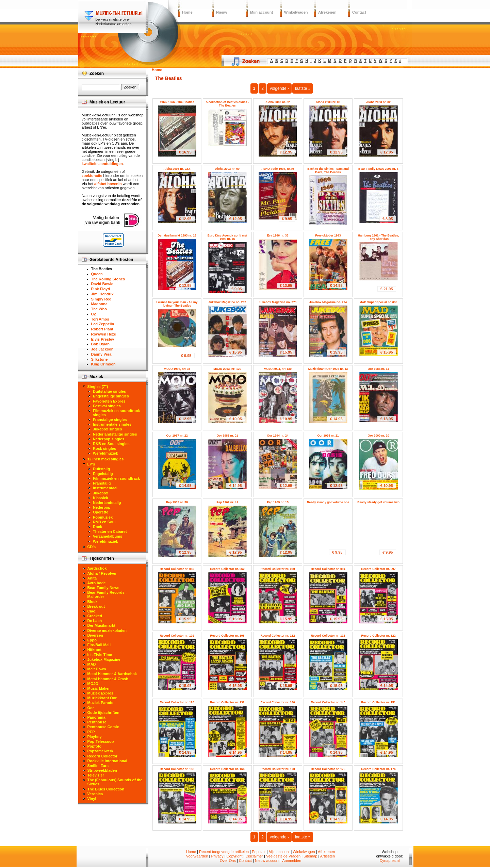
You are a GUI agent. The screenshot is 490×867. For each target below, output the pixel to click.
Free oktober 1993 (328, 235)
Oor (90, 708)
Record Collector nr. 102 (177, 635)
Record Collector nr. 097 (378, 569)
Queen (97, 274)
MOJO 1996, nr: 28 (177, 369)
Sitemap (310, 856)
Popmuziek (103, 517)
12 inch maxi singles (105, 459)
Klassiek (100, 498)
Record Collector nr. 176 (378, 769)
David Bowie (102, 284)
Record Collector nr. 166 (227, 769)
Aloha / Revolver (102, 573)
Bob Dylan (100, 344)
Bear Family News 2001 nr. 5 (378, 168)
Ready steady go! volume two (378, 502)
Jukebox (100, 493)
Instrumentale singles (112, 424)
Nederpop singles (108, 439)
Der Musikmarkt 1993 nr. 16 (177, 235)
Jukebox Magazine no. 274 (328, 302)
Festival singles (107, 406)
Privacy (217, 856)
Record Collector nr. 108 (227, 635)
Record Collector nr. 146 (328, 702)
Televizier (95, 775)
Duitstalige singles (109, 391)
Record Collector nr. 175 (328, 769)
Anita (92, 578)
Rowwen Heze (103, 334)
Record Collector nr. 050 (177, 569)
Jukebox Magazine (103, 659)
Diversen (95, 635)
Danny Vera (101, 354)
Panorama (96, 717)
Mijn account (261, 12)
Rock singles (104, 448)
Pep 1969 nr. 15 (278, 502)
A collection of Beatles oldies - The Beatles (227, 103)
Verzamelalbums (107, 536)
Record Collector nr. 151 (378, 702)
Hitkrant (94, 650)
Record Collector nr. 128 (177, 702)
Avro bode (96, 583)
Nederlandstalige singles (115, 434)
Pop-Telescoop (100, 741)
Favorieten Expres (109, 401)
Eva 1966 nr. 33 (277, 235)
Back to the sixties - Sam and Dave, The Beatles (328, 170)
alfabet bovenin (108, 184)
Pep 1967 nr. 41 (227, 502)
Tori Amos (100, 319)
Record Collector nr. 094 (328, 569)
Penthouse (97, 722)
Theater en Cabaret (110, 531)
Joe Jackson (102, 349)
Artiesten (327, 856)
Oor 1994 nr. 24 (277, 435)
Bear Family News (103, 588)
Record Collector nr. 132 (227, 702)
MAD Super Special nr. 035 (378, 302)
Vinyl (91, 799)
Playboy (94, 737)
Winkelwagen (296, 12)
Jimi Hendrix (102, 294)
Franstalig (102, 483)
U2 (93, 314)
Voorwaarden (197, 856)
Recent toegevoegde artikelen (224, 852)
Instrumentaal (105, 488)
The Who (99, 309)
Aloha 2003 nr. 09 (227, 168)
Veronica (95, 794)
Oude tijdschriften (103, 712)
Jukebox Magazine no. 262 (227, 302)
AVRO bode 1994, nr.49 (277, 168)
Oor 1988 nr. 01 (227, 435)
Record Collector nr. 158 (177, 769)
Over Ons (228, 860)
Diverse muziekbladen (107, 630)
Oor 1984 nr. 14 (378, 369)
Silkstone (99, 359)
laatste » (302, 88)
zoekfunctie (92, 176)
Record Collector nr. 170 (277, 769)
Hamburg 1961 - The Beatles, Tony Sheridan (378, 237)
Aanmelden (291, 860)
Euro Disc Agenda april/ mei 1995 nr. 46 (227, 237)
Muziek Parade (100, 703)
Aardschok (97, 568)
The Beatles (101, 269)
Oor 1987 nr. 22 (176, 435)
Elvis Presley (102, 339)
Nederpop (101, 507)
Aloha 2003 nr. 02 (277, 102)
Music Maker (98, 688)
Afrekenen (327, 12)
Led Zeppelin (102, 324)
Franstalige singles (110, 420)
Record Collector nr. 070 (277, 569)
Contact (359, 12)
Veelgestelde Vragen (283, 856)
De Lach (94, 621)
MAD (91, 664)
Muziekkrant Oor (102, 698)
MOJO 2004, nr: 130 (278, 369)
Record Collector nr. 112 (277, 635)
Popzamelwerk (100, 751)
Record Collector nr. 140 (277, 702)
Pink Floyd (100, 289)
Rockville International (107, 761)
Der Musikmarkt (101, 625)
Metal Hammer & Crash (107, 679)
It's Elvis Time (99, 655)
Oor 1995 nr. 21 (328, 435)
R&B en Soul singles (111, 444)
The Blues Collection (106, 789)
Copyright (235, 856)
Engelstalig (103, 474)
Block (92, 602)
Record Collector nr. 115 (328, 635)
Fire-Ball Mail (99, 645)
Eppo (92, 640)
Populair (258, 852)
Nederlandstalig (107, 503)
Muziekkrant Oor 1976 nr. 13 (328, 369)
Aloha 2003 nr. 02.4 (176, 168)
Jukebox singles (107, 429)
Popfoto (94, 746)
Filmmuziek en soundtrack (116, 478)
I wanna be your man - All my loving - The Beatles (177, 303)
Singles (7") (97, 387)
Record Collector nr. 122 (378, 635)
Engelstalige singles (111, 396)
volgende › (279, 88)
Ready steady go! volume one (328, 502)
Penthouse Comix (103, 727)
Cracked (94, 616)
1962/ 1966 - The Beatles (177, 102)
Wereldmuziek (105, 453)
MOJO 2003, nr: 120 (227, 369)
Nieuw (221, 12)
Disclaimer (254, 856)
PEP (91, 732)
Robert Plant (102, 329)
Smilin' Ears (98, 766)
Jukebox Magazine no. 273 (278, 302)
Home (187, 12)
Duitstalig (101, 469)
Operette (100, 512)
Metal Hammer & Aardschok (112, 674)
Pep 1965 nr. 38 (177, 502)
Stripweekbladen (102, 770)
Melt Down (96, 669)
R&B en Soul (104, 522)
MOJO (92, 684)
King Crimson (103, 364)
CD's (91, 547)
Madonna (99, 304)
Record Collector (102, 756)
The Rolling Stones (108, 279)
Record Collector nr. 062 (227, 569)
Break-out (96, 606)
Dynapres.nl (390, 860)
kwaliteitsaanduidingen (102, 164)
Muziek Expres (100, 693)
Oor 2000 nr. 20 (378, 435)
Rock (97, 527)
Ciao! (92, 611)
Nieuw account (267, 860)
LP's (91, 464)
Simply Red (101, 299)
